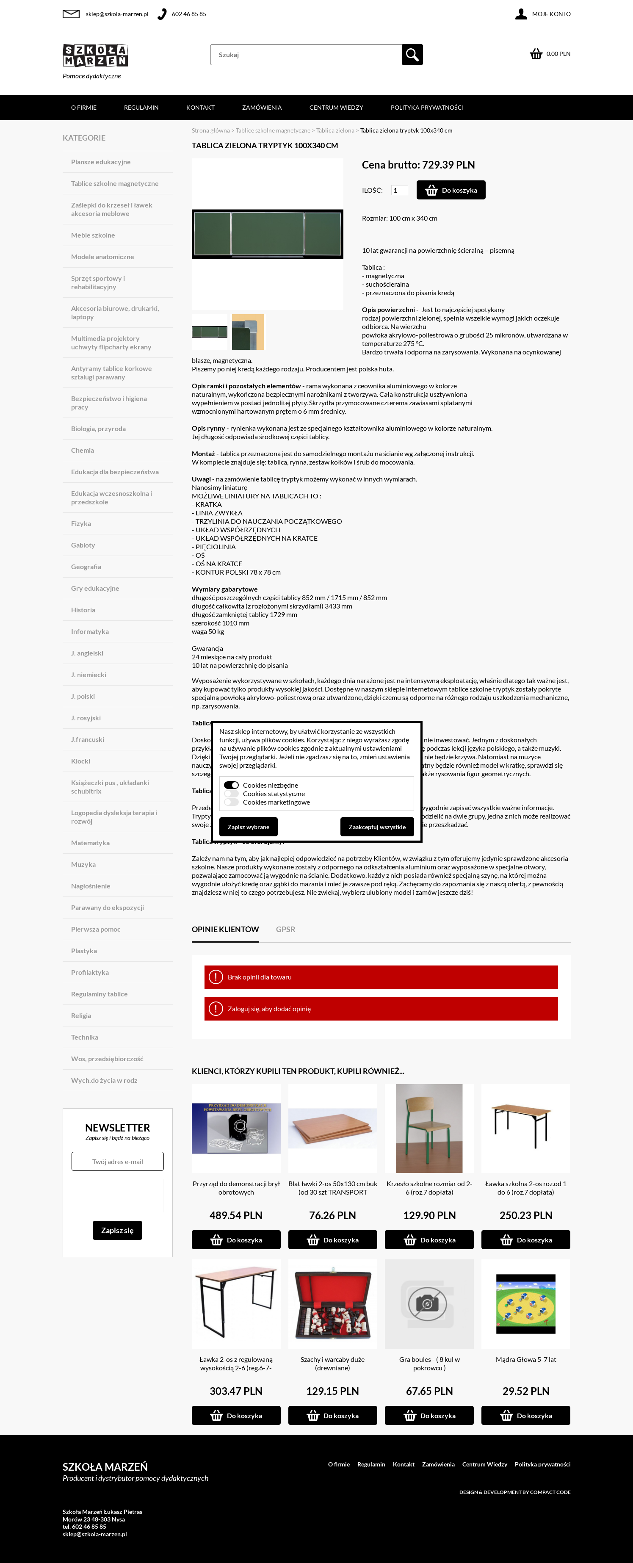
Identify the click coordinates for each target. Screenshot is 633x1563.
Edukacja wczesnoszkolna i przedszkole (111, 497)
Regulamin (141, 107)
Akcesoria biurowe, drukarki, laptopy (115, 312)
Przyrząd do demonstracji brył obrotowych (236, 1187)
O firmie (84, 107)
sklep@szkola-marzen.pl (117, 13)
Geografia (86, 566)
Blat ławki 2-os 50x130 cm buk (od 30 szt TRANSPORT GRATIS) (332, 1191)
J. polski (83, 696)
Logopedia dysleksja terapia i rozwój (114, 816)
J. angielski (87, 653)
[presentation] (117, 1195)
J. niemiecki (88, 674)
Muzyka (83, 864)
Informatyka (90, 631)
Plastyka (84, 950)
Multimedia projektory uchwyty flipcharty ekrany (111, 342)
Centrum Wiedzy (336, 107)
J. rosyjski (86, 718)
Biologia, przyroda (98, 428)
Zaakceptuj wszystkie (377, 826)
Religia (81, 1015)
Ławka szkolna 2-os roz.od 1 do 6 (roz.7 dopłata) (526, 1187)
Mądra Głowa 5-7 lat (526, 1359)
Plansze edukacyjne (101, 162)
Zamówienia (262, 107)
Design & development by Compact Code (515, 1492)
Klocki (80, 761)
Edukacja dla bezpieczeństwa (115, 472)
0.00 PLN (559, 53)
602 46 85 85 (189, 13)
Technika (84, 1037)
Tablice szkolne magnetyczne (115, 183)
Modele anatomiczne (102, 256)
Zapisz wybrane (248, 826)
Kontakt (200, 107)
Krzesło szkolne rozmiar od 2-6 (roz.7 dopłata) (430, 1187)
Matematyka (90, 842)
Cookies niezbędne (270, 785)
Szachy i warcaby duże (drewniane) (333, 1363)
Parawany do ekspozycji (107, 907)
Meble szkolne (93, 235)
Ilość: (372, 190)
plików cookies (282, 740)
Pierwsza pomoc (96, 929)
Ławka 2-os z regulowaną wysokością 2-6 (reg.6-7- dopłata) (236, 1367)
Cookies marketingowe (276, 802)
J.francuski (87, 739)
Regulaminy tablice (99, 994)
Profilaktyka (90, 972)
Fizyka (81, 523)
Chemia (82, 450)
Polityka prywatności (427, 107)
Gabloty (83, 545)
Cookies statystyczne (274, 793)
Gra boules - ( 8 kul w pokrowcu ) (429, 1363)
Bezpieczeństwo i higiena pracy (109, 402)
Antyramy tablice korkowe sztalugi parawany (111, 372)
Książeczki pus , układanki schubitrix (110, 786)
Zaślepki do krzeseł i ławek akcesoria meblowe (111, 209)
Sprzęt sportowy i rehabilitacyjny (98, 282)
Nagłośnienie (91, 886)
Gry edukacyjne (95, 588)
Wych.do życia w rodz (104, 1080)
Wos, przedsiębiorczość (107, 1058)
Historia (83, 610)
